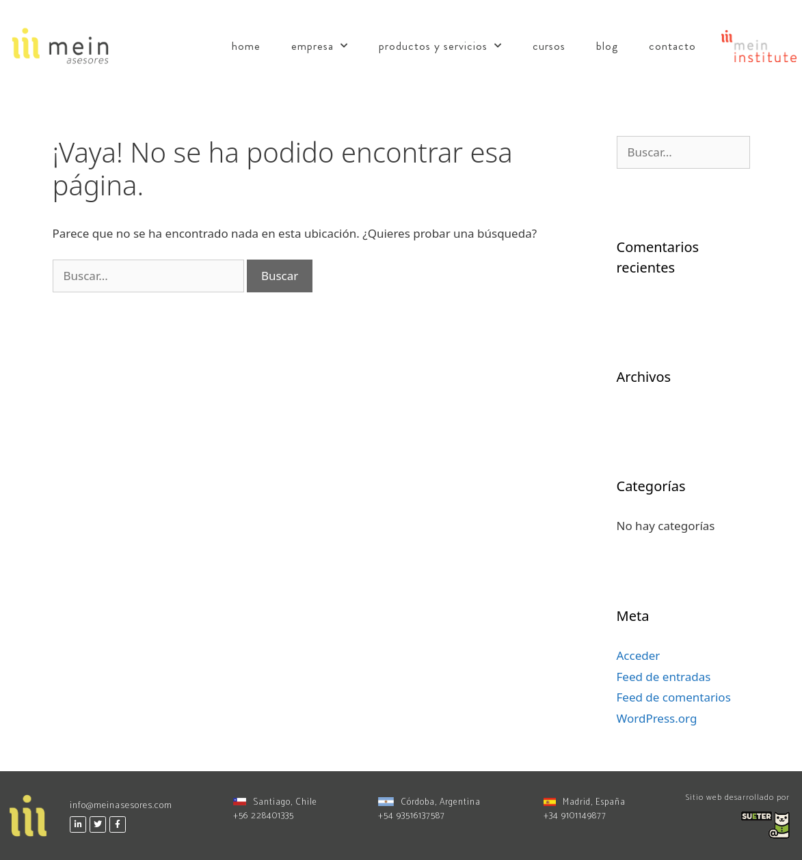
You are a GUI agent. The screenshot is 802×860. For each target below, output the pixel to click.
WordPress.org (657, 718)
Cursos (549, 46)
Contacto (672, 46)
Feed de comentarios (674, 697)
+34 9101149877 (575, 816)
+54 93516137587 (411, 816)
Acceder (638, 655)
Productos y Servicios (440, 46)
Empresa (319, 46)
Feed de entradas (664, 676)
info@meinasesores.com (121, 806)
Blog (607, 46)
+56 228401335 (263, 816)
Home (246, 46)
